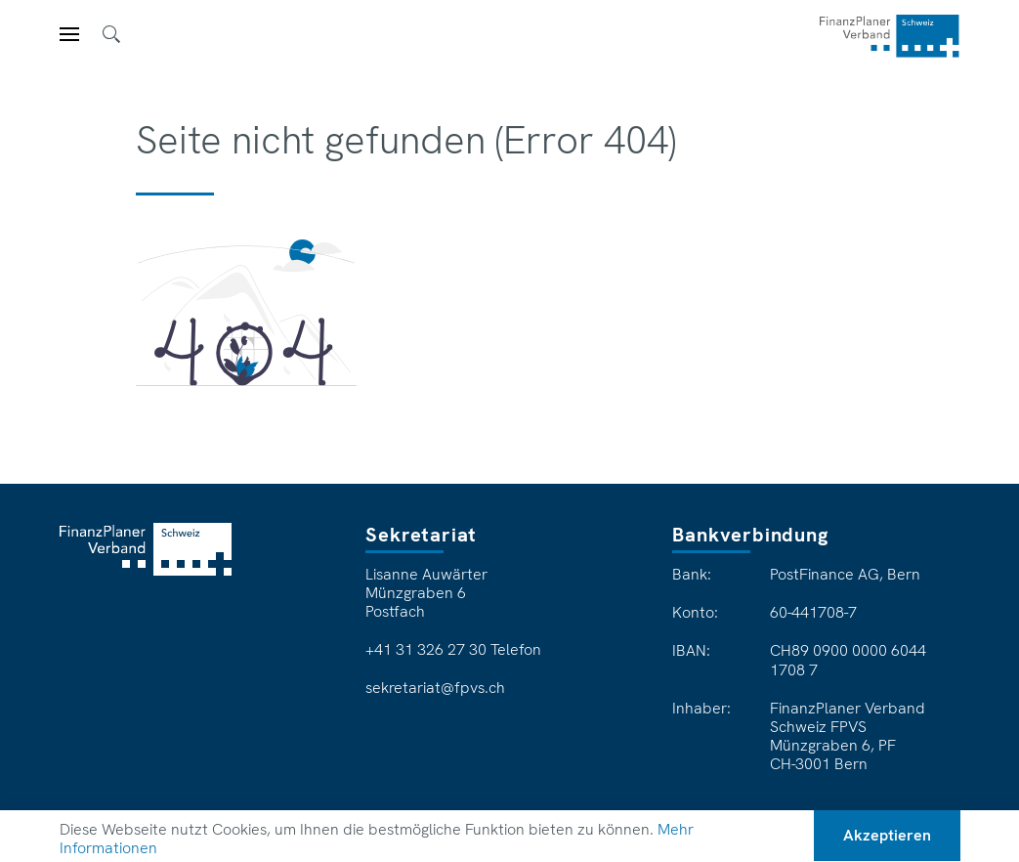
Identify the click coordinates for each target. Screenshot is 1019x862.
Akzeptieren (887, 835)
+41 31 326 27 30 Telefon (453, 650)
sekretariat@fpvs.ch (435, 688)
